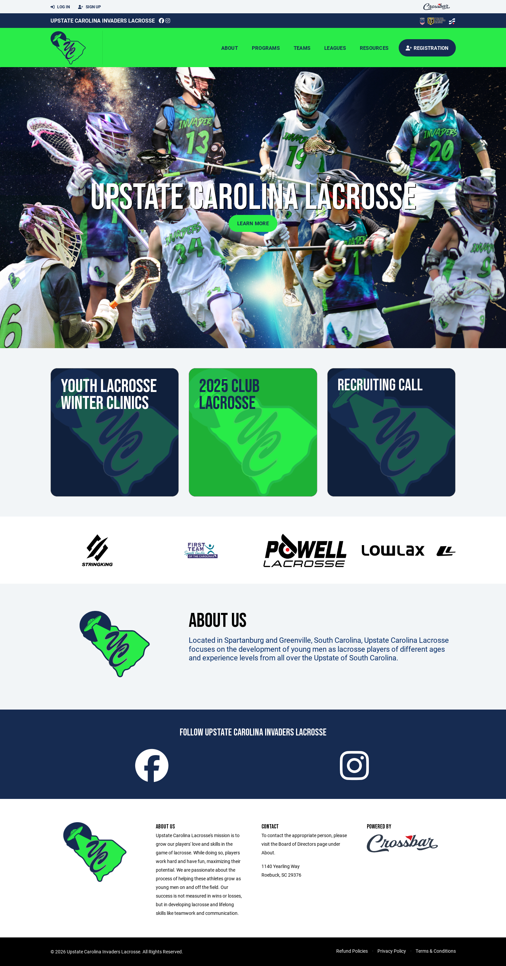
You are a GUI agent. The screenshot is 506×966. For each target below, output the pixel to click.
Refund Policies (352, 951)
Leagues (335, 48)
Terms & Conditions (436, 951)
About (229, 48)
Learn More (253, 223)
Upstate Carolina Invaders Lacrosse (103, 20)
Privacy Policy (391, 951)
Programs (266, 48)
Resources (374, 48)
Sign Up (89, 7)
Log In (60, 7)
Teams (302, 48)
